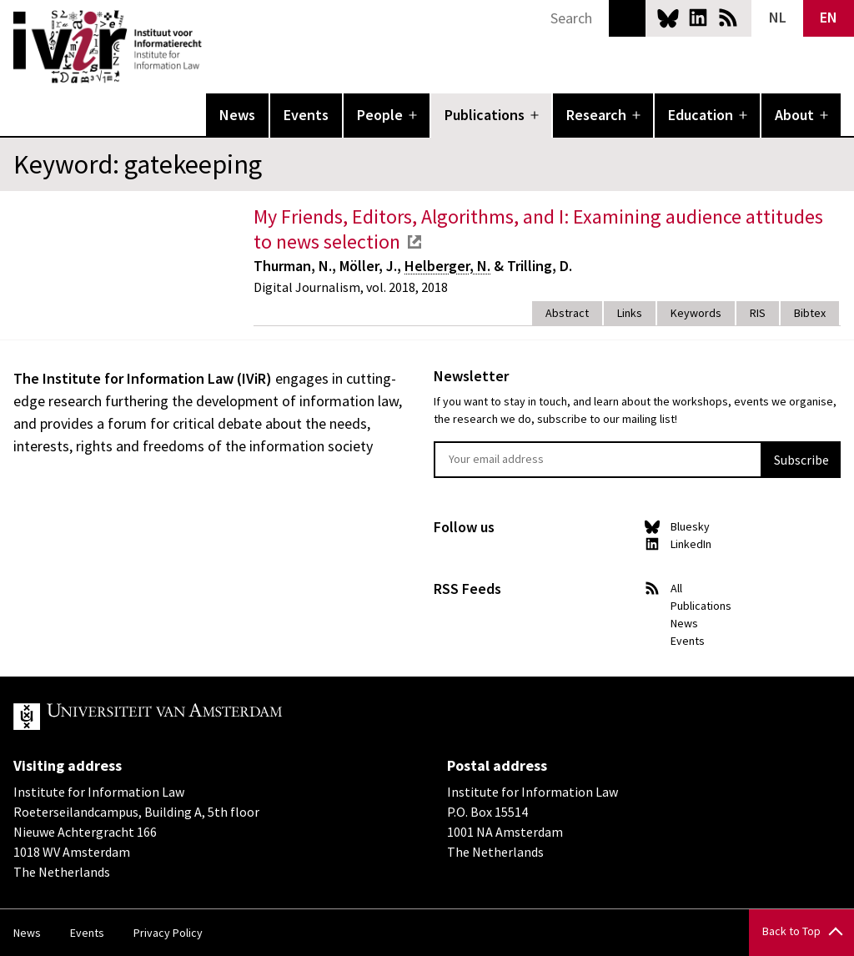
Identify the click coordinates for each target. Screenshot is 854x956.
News (237, 114)
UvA (206, 716)
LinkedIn (698, 17)
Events (306, 114)
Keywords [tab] (696, 312)
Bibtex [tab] (810, 312)
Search (627, 18)
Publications (485, 114)
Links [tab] (629, 312)
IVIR (213, 46)
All (676, 588)
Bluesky (668, 17)
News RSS (728, 17)
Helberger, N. (447, 265)
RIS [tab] (758, 312)
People (380, 114)
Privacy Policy (168, 932)
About (794, 114)
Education (700, 114)
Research (596, 114)
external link (414, 242)
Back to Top (791, 930)
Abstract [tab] (567, 312)
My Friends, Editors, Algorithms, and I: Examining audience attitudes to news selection (538, 229)
